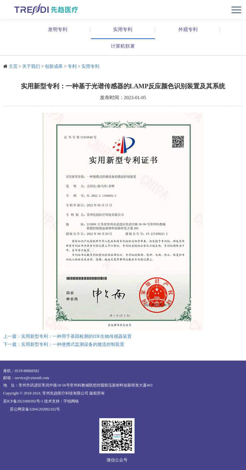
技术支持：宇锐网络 (61, 401)
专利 (72, 66)
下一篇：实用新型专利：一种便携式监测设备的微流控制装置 (63, 344)
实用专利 (90, 66)
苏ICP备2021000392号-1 (23, 401)
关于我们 (31, 66)
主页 (13, 66)
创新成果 (54, 66)
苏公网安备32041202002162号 (35, 409)
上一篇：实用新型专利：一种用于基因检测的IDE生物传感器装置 (67, 336)
